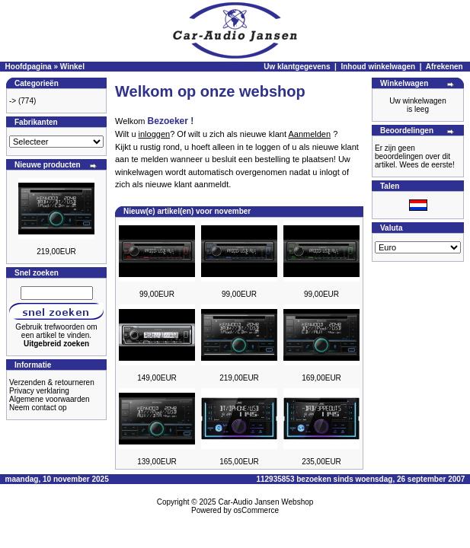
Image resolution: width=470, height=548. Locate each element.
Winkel (72, 66)
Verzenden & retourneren (51, 382)
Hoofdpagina (28, 66)
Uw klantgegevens (297, 66)
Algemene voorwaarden (49, 399)
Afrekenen (444, 66)
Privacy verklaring (39, 391)
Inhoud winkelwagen (378, 66)
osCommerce (256, 510)
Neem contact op (38, 407)
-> (12, 101)
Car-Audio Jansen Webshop (265, 502)
